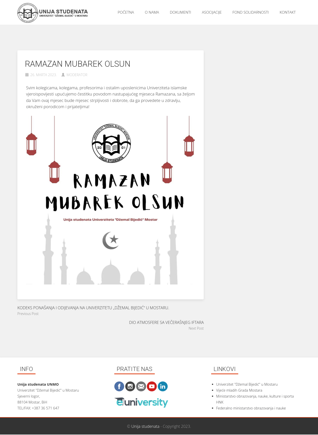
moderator (77, 74)
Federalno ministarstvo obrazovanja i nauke (251, 408)
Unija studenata (145, 426)
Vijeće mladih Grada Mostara (239, 390)
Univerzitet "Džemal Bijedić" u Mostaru (247, 384)
